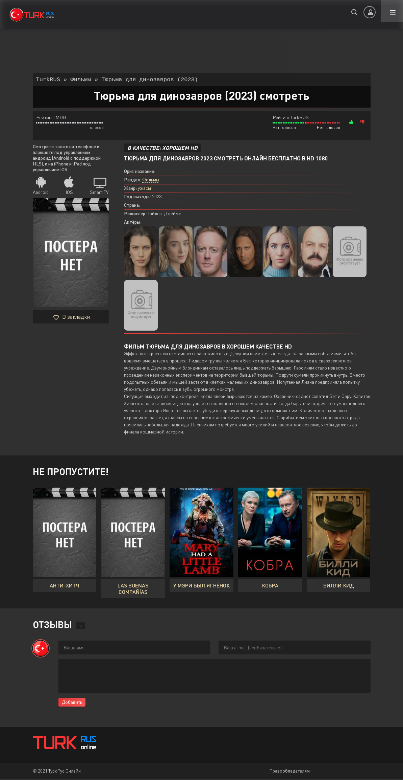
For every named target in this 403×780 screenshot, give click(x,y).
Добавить (72, 703)
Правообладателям (289, 772)
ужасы (144, 189)
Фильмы (150, 181)
